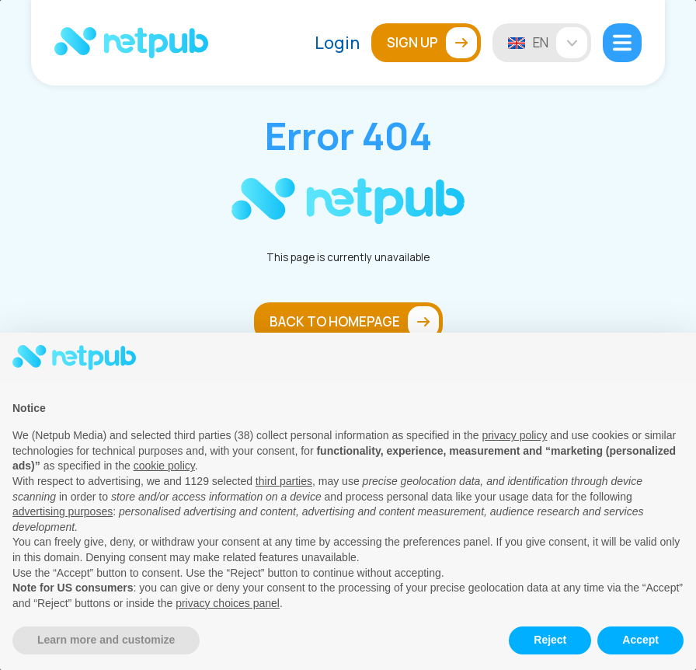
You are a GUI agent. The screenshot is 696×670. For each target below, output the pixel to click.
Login (337, 42)
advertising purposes (62, 511)
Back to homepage (354, 321)
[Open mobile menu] (622, 42)
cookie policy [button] (164, 465)
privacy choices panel (228, 603)
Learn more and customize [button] (106, 639)
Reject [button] (550, 639)
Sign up (432, 42)
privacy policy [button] (514, 435)
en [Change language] (560, 42)
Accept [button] (640, 639)
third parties (284, 481)
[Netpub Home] (131, 42)
